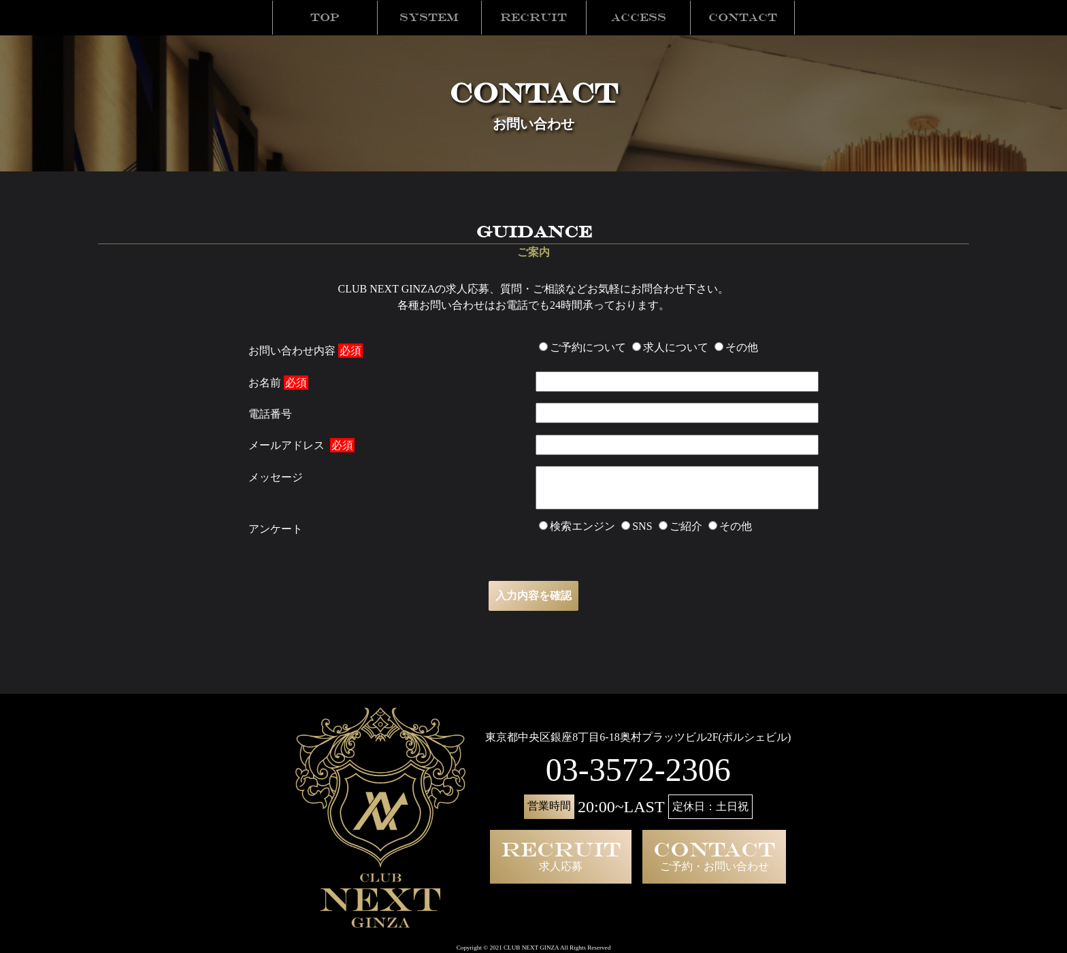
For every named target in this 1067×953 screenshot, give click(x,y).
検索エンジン (577, 526)
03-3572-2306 (638, 770)
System (429, 17)
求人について (670, 347)
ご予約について (582, 347)
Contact (742, 17)
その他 (736, 347)
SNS (636, 526)
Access (638, 17)
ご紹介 (680, 526)
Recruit (533, 17)
